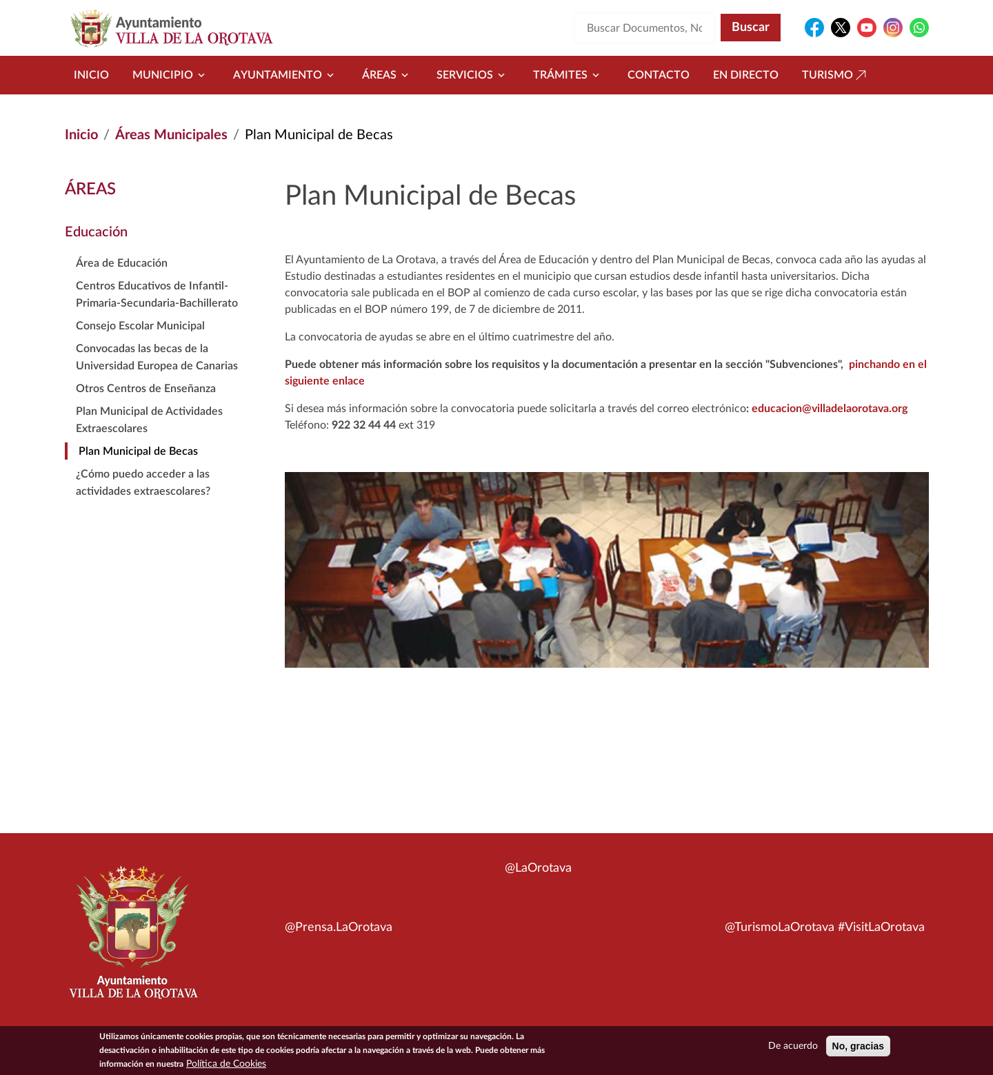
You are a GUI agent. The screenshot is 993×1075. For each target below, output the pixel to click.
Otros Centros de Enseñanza (146, 388)
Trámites (568, 75)
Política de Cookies (226, 1067)
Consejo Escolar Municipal (140, 325)
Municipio (171, 75)
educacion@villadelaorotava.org (829, 408)
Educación (96, 232)
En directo (746, 75)
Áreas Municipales (171, 135)
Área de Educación (122, 263)
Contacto (659, 75)
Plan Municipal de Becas (138, 451)
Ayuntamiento (286, 75)
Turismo (836, 75)
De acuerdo (793, 1049)
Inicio (91, 75)
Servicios (473, 75)
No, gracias (858, 1049)
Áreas (387, 75)
